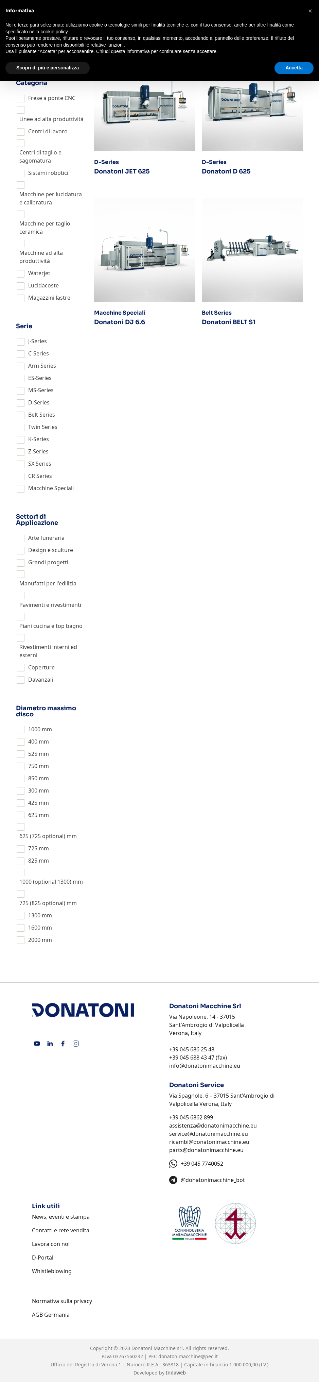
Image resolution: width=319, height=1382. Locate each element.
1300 (34, 915)
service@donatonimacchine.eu (208, 1133)
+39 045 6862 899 (191, 1117)
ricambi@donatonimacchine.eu (209, 1142)
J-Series (37, 341)
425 (32, 802)
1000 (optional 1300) (45, 881)
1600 (34, 927)
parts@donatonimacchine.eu (206, 1150)
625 (32, 815)
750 (32, 766)
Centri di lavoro (48, 131)
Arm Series (42, 365)
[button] (310, 10)
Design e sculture (50, 550)
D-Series (39, 402)
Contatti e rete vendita (60, 1230)
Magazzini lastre (49, 297)
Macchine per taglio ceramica (44, 227)
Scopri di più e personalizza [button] (47, 67)
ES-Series (40, 378)
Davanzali (40, 679)
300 (32, 790)
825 (32, 860)
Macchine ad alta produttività (41, 257)
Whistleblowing (52, 1271)
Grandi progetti (48, 562)
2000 (34, 940)
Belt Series (41, 414)
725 (32, 848)
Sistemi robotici (48, 173)
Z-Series (38, 451)
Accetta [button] (294, 67)
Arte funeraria (46, 538)
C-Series (38, 353)
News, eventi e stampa (61, 1216)
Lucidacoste (43, 285)
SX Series (39, 463)
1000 (34, 729)
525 (32, 753)
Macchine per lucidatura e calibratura (50, 198)
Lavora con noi (51, 1244)
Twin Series (42, 427)
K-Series (38, 439)
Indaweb (176, 1372)
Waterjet (39, 273)
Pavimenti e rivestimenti (50, 605)
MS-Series (41, 390)
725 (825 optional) (42, 903)
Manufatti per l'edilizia (47, 583)
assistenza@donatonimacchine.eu (213, 1125)
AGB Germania (51, 1314)
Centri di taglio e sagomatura (40, 156)
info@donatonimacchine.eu (204, 1065)
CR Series (40, 476)
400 (32, 741)
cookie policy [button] (54, 31)
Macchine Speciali (51, 488)
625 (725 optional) (42, 836)
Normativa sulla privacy (62, 1301)
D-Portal (42, 1257)
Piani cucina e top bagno (51, 626)
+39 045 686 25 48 (191, 1049)
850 (32, 778)
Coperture (41, 667)
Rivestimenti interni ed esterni (48, 651)
